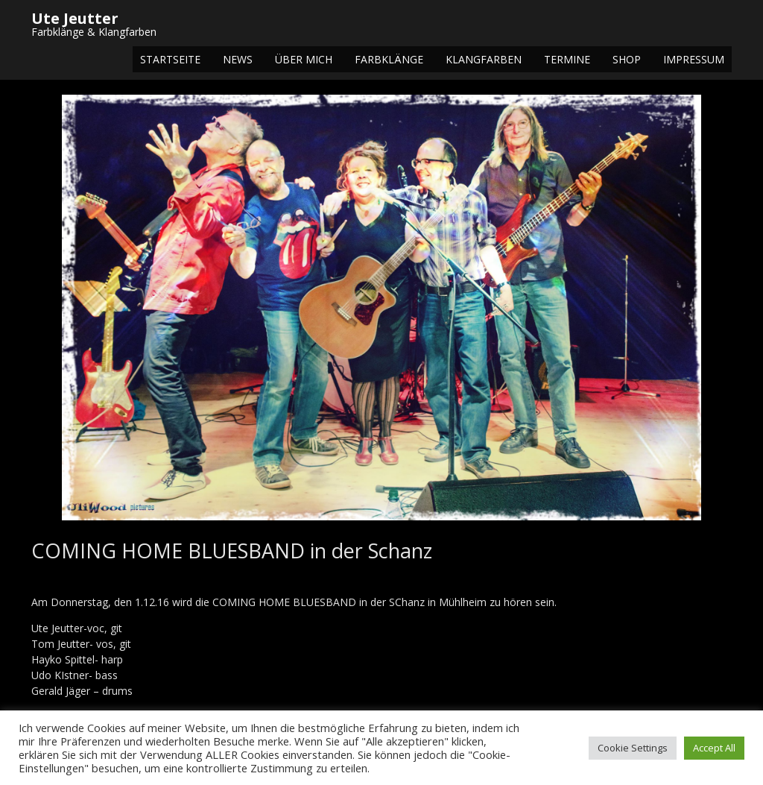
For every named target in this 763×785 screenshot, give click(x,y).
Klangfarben (484, 59)
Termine (567, 59)
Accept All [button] (714, 747)
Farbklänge (389, 59)
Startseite (170, 59)
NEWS (238, 59)
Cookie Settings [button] (633, 747)
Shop (626, 59)
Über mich (303, 59)
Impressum (693, 59)
